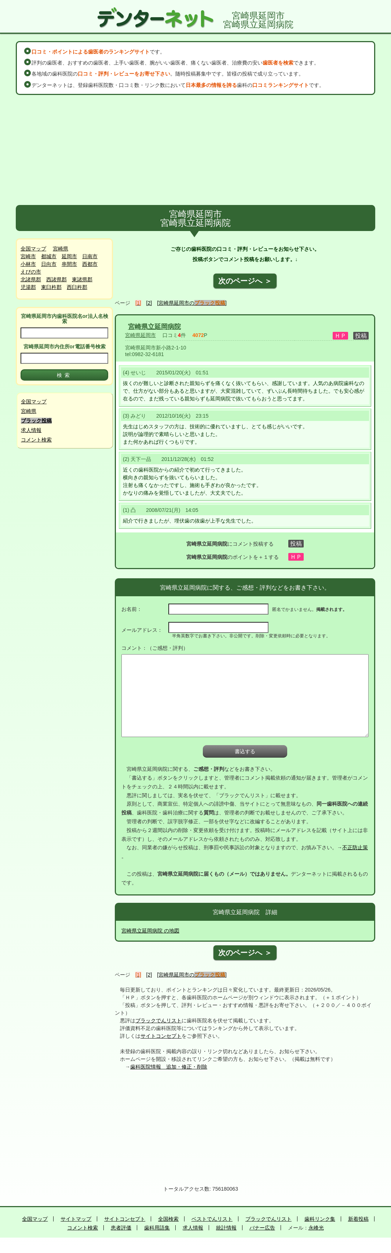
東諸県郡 (82, 279)
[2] (149, 303)
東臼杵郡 (51, 287)
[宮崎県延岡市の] (192, 303)
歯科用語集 (157, 1227)
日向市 (48, 264)
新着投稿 (358, 1218)
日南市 (90, 256)
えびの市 (31, 272)
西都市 (90, 264)
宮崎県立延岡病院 (154, 326)
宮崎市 (28, 256)
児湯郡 (28, 287)
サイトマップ (76, 1218)
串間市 (69, 264)
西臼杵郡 (77, 287)
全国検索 (168, 1218)
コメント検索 (36, 440)
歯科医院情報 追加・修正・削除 (168, 1067)
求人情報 (31, 430)
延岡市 (69, 256)
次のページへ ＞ (245, 281)
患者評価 (121, 1227)
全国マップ (33, 249)
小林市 (28, 264)
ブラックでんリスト (158, 1020)
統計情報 (226, 1227)
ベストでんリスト (212, 1218)
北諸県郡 (31, 279)
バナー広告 (262, 1227)
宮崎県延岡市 (140, 335)
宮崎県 (60, 249)
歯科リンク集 (319, 1218)
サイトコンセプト (161, 1036)
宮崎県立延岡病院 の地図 (150, 930)
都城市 (48, 256)
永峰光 (316, 1227)
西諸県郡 (56, 279)
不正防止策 (355, 847)
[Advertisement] (195, 150)
